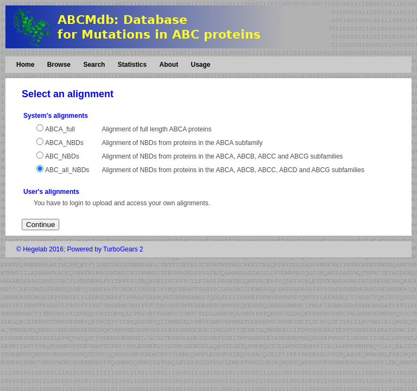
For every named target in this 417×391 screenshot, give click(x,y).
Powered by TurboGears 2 (105, 249)
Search (94, 64)
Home (25, 64)
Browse (59, 64)
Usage (200, 64)
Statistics (132, 64)
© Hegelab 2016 (40, 249)
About (168, 64)
